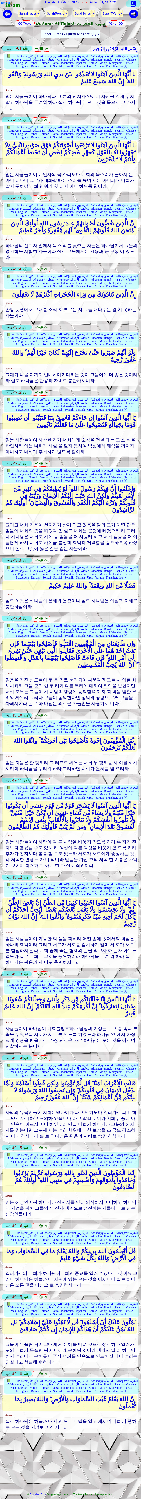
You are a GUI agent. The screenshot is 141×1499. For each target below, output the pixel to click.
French (33, 62)
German (44, 62)
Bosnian (119, 59)
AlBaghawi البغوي (127, 56)
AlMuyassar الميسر (19, 59)
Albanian (96, 59)
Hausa (55, 62)
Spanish (57, 66)
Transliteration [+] (116, 66)
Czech (12, 62)
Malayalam (115, 62)
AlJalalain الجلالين (44, 59)
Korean (92, 62)
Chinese (131, 59)
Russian (35, 66)
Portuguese (22, 66)
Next (116, 23)
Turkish (80, 66)
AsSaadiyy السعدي (102, 56)
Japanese (81, 62)
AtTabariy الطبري (51, 56)
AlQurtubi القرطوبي (76, 56)
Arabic (85, 59)
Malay (103, 62)
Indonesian (67, 62)
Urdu (90, 66)
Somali (47, 66)
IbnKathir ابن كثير (27, 56)
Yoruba (99, 66)
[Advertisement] (70, 1464)
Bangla (108, 59)
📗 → (10, 56)
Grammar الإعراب (68, 59)
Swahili (69, 66)
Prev (25, 23)
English (22, 62)
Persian (128, 62)
